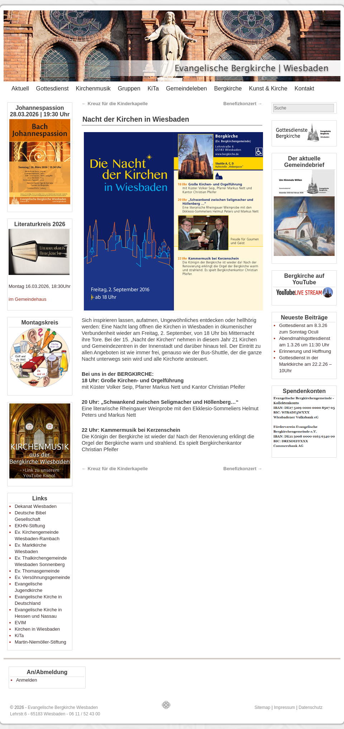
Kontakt (304, 88)
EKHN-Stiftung (30, 525)
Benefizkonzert (242, 103)
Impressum (284, 707)
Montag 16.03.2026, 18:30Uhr (40, 286)
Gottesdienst (52, 88)
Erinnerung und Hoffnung (305, 351)
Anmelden (26, 680)
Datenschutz (310, 707)
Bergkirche (228, 88)
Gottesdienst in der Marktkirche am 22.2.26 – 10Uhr (305, 364)
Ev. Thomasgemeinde (37, 571)
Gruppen (129, 88)
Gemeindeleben (186, 88)
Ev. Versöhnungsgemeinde (42, 577)
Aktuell (20, 88)
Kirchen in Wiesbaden (37, 629)
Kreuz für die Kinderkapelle (115, 103)
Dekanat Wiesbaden (36, 506)
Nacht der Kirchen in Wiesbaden (135, 119)
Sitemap (262, 707)
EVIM (20, 622)
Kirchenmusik (93, 88)
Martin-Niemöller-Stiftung (40, 642)
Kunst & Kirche (268, 88)
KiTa (153, 88)
